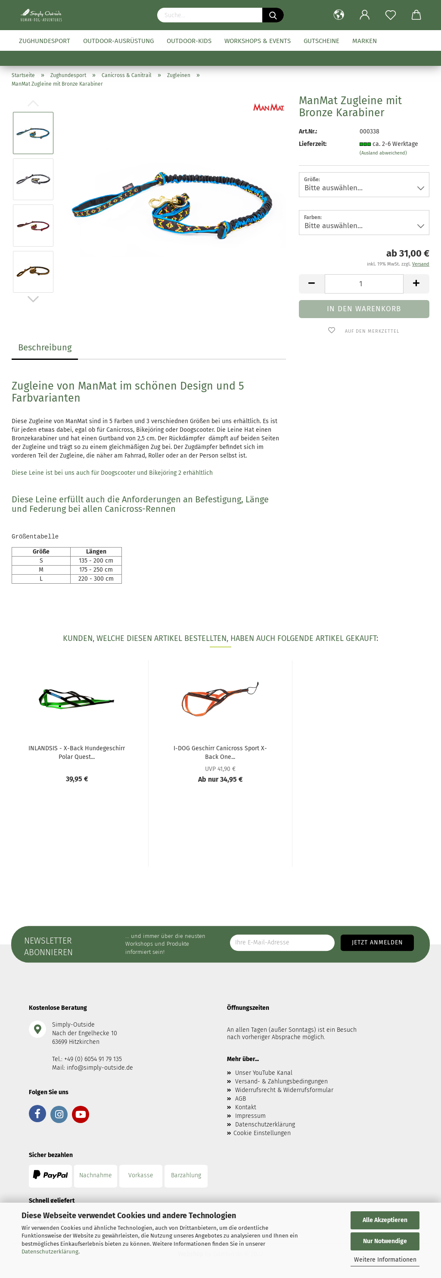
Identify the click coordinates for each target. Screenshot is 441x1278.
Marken (364, 41)
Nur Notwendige (385, 1241)
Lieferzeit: (312, 144)
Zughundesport (44, 41)
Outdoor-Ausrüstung (118, 41)
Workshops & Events (257, 41)
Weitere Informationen (385, 1259)
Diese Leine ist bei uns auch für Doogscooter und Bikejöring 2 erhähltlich (112, 473)
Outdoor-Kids (189, 41)
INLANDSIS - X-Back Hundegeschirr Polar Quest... (76, 752)
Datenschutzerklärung (50, 1251)
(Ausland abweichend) (383, 153)
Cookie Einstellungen (262, 1133)
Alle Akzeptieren (385, 1220)
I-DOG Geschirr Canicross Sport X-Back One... (220, 752)
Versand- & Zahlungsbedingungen (281, 1081)
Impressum (250, 1116)
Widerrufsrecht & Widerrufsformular (284, 1090)
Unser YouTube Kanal (263, 1073)
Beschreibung (44, 347)
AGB (240, 1098)
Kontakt (245, 1107)
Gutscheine (321, 41)
